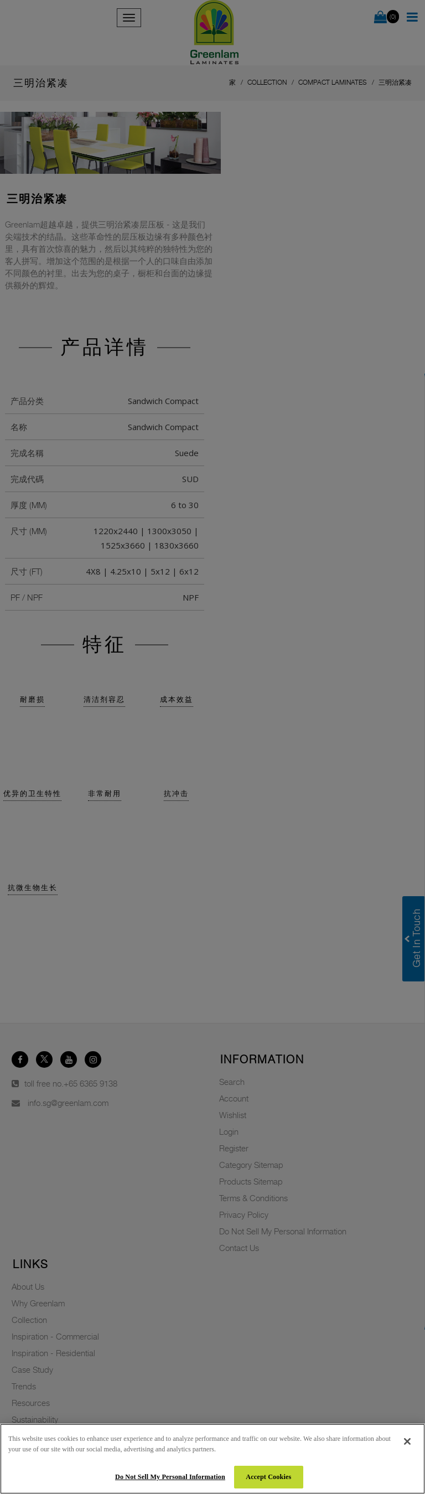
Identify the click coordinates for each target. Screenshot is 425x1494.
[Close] (407, 1441)
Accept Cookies (268, 1477)
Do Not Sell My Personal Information (170, 1477)
